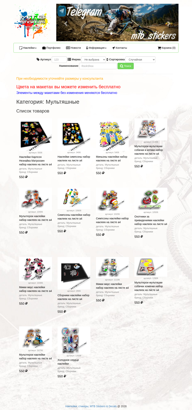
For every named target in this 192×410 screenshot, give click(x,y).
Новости (73, 47)
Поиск (125, 65)
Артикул (44, 59)
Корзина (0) (167, 47)
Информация (96, 47)
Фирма (74, 59)
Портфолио (51, 47)
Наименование (68, 65)
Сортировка (115, 59)
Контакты (119, 47)
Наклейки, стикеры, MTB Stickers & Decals (91, 406)
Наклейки (28, 47)
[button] (65, 22)
